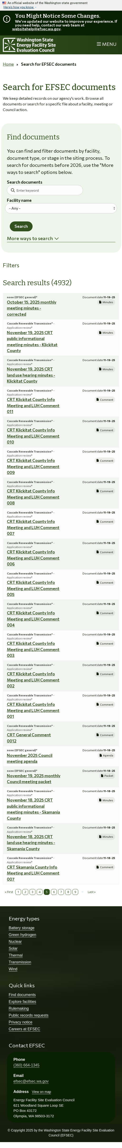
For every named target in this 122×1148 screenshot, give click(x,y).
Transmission (20, 962)
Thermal (16, 955)
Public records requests (29, 1015)
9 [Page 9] (75, 892)
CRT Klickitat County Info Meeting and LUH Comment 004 (33, 618)
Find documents (22, 995)
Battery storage (22, 928)
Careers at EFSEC (24, 1029)
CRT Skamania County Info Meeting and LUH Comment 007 (33, 873)
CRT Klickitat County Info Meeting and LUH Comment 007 (33, 527)
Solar (13, 948)
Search (21, 226)
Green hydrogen (22, 935)
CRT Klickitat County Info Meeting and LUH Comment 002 (33, 679)
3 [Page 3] (32, 892)
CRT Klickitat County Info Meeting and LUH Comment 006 (33, 557)
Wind (13, 969)
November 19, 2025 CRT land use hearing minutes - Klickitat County (31, 375)
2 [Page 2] (25, 892)
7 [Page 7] (61, 892)
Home (8, 64)
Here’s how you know (19, 7)
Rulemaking (19, 1008)
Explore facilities (22, 1002)
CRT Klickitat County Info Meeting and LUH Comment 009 (33, 466)
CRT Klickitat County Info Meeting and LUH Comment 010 (33, 436)
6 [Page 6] (54, 892)
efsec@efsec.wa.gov (31, 1081)
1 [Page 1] (18, 892)
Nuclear (15, 942)
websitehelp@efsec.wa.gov (36, 28)
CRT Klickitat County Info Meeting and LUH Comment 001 (33, 710)
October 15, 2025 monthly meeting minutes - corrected (31, 308)
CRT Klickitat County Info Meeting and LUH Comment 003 (33, 649)
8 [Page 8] (68, 892)
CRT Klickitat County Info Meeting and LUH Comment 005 (33, 588)
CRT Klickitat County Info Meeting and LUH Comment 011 (33, 405)
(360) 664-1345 (26, 1065)
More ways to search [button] (30, 238)
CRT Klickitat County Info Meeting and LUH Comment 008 (33, 496)
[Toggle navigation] (106, 44)
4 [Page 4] (39, 892)
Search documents (24, 182)
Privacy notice (21, 1022)
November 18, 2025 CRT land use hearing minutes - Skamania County (31, 842)
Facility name (19, 200)
